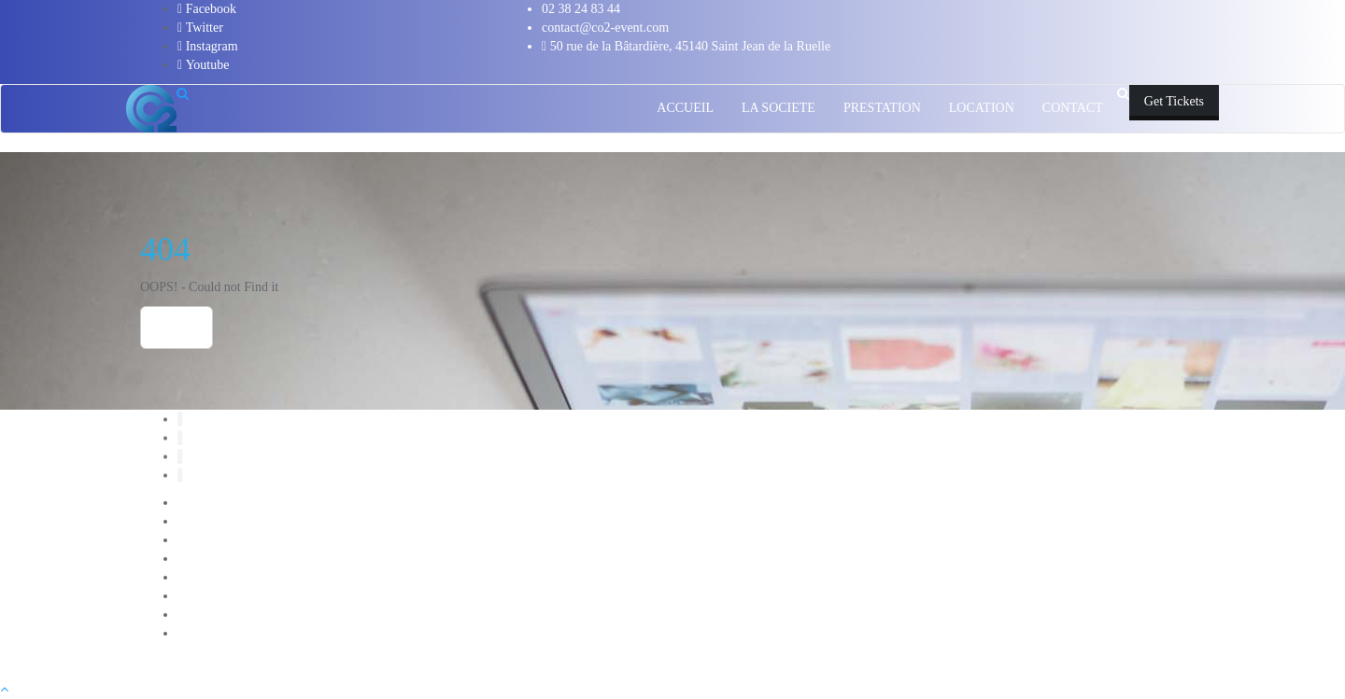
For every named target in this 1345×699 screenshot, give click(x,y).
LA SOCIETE (214, 559)
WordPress (501, 661)
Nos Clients (208, 615)
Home (176, 327)
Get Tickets (1174, 101)
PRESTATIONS (219, 633)
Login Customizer (225, 596)
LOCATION (210, 577)
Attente (196, 521)
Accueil (198, 503)
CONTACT (207, 540)
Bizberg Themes (658, 661)
